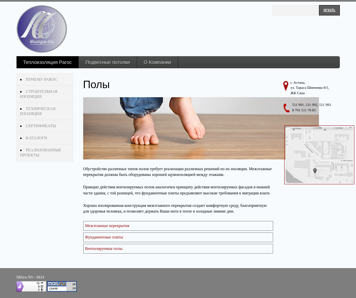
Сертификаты (41, 125)
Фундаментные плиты (104, 237)
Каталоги (36, 138)
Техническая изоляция (38, 111)
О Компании (157, 62)
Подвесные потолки (108, 62)
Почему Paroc (41, 79)
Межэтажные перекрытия (107, 225)
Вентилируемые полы (104, 248)
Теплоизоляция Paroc (47, 62)
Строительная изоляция (39, 94)
